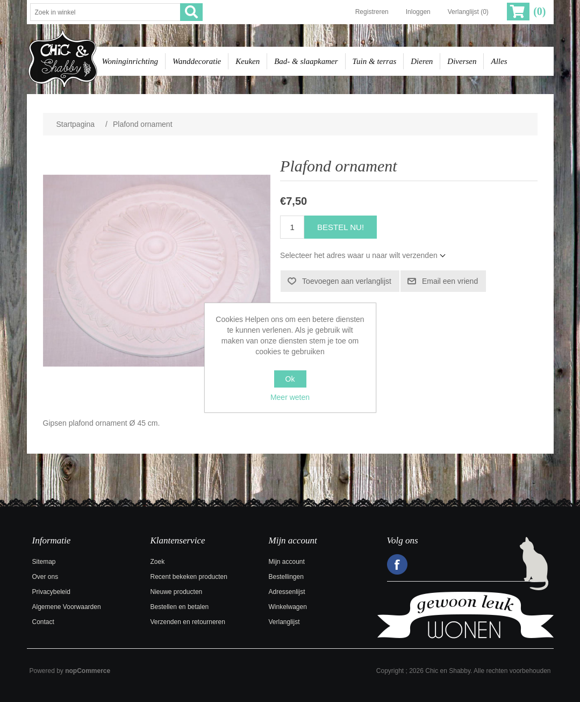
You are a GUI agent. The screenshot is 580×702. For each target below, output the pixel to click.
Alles (499, 61)
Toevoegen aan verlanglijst (346, 281)
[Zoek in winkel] (105, 12)
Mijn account (287, 561)
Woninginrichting (130, 61)
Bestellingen (286, 577)
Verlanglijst (284, 622)
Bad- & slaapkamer (306, 61)
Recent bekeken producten (189, 577)
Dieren (422, 61)
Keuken (247, 61)
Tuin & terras (375, 61)
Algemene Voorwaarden (66, 607)
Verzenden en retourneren (188, 622)
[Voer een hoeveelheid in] (292, 227)
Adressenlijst (287, 592)
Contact (43, 622)
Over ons (45, 577)
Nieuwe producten (177, 592)
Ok (290, 379)
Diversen (461, 61)
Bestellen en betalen (180, 607)
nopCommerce (87, 671)
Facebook (397, 564)
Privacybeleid (51, 592)
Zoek (158, 561)
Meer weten (290, 397)
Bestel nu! (340, 227)
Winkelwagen (288, 607)
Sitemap (44, 561)
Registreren (372, 12)
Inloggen (418, 12)
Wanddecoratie (197, 61)
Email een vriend (450, 281)
